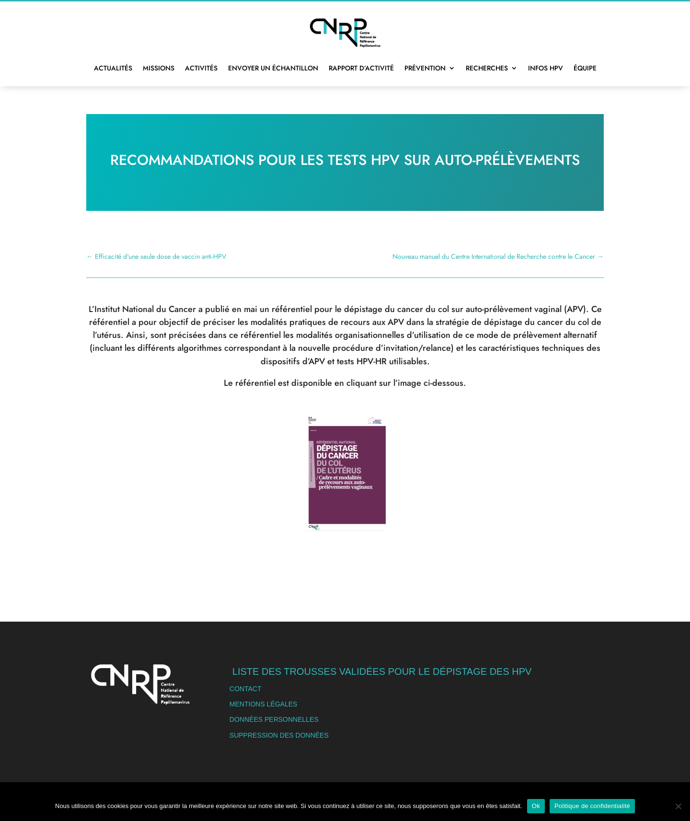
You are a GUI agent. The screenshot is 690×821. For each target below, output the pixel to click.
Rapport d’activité (361, 68)
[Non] (678, 806)
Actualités (113, 68)
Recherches (487, 68)
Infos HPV (545, 68)
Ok (536, 805)
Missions (158, 68)
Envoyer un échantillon (273, 68)
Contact (246, 689)
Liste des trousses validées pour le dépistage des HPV (382, 671)
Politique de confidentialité (592, 805)
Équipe (585, 68)
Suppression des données (279, 735)
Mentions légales (264, 704)
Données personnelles (274, 719)
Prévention (425, 68)
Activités (201, 68)
